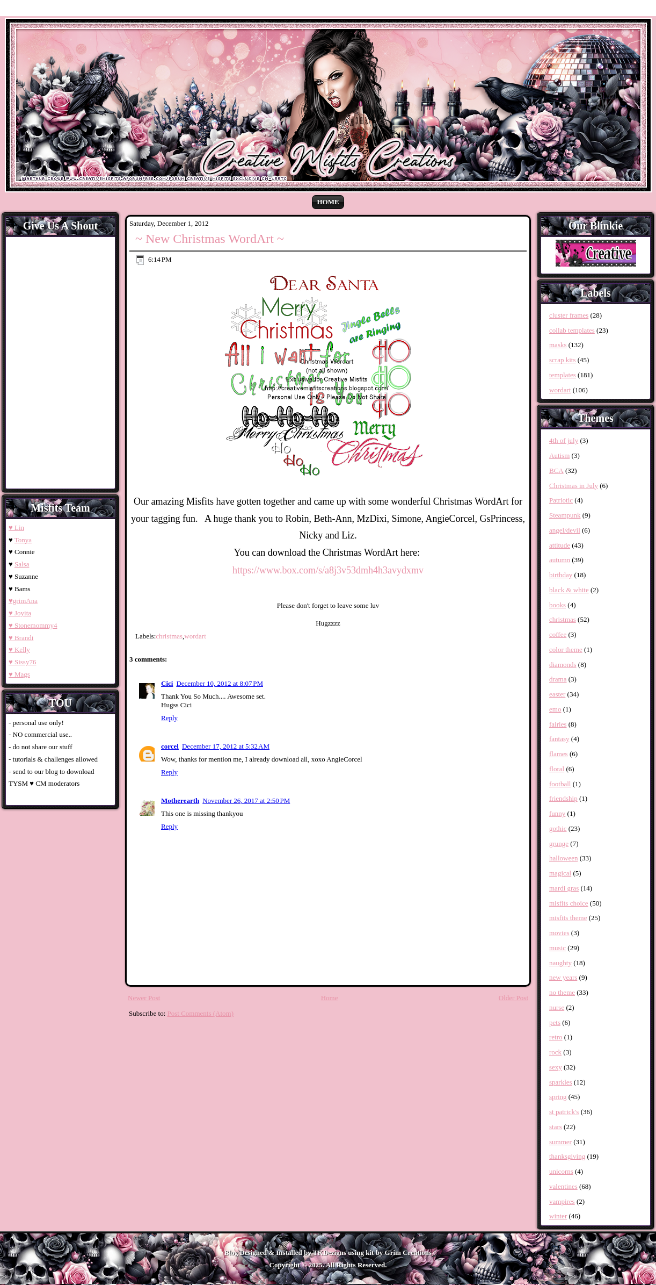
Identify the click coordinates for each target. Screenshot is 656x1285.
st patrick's (564, 1112)
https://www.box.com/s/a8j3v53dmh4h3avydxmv (328, 570)
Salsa (21, 564)
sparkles (560, 1082)
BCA (556, 470)
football (560, 784)
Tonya (23, 540)
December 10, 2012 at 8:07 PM (219, 683)
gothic (558, 828)
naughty (560, 963)
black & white (569, 590)
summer (560, 1142)
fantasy (559, 739)
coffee (557, 634)
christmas (169, 636)
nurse (556, 1007)
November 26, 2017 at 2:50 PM (246, 800)
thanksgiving (567, 1156)
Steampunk (565, 515)
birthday (560, 575)
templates (562, 375)
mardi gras (564, 888)
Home (328, 202)
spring (558, 1097)
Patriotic (561, 500)
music (557, 948)
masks (558, 345)
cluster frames (568, 315)
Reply (169, 718)
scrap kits (562, 360)
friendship (563, 798)
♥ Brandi (21, 638)
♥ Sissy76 (22, 662)
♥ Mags (19, 674)
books (557, 605)
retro (556, 1037)
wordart (195, 636)
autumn (559, 560)
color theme (565, 649)
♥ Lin (16, 527)
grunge (558, 843)
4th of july (563, 440)
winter (558, 1216)
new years (563, 977)
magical (560, 873)
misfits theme (568, 918)
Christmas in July (573, 486)
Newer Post (144, 998)
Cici (167, 683)
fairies (557, 724)
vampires (562, 1201)
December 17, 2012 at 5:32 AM (225, 746)
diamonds (563, 665)
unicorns (561, 1171)
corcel (170, 746)
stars (555, 1127)
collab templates (572, 330)
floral (556, 769)
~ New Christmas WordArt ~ (209, 239)
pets (554, 1022)
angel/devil (564, 530)
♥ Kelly (19, 649)
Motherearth (180, 800)
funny (557, 813)
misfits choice (568, 903)
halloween (563, 858)
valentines (563, 1186)
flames (558, 754)
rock (555, 1052)
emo (555, 709)
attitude (559, 545)
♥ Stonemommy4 (33, 625)
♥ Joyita (20, 613)
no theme (562, 992)
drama (557, 679)
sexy (555, 1067)
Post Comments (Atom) (200, 1013)
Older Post (513, 998)
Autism (559, 455)
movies (559, 933)
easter (557, 694)
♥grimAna (23, 601)
